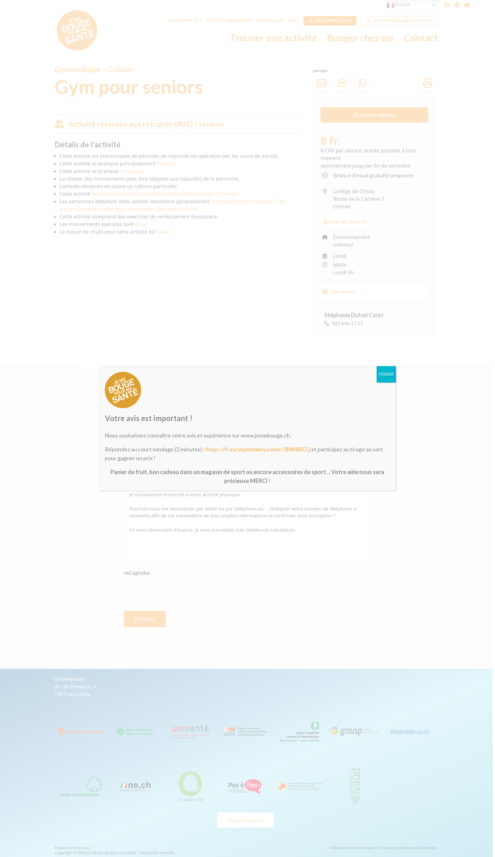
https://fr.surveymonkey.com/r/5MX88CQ (258, 449)
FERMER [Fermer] (386, 374)
